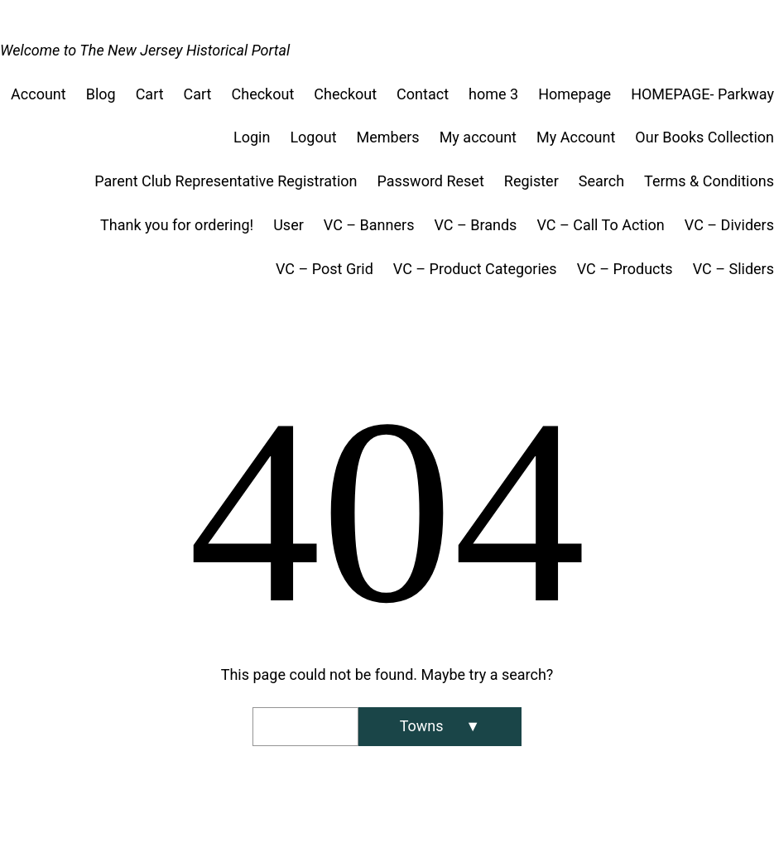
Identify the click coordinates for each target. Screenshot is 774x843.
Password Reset (430, 181)
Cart (150, 94)
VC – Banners (369, 225)
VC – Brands (475, 225)
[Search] (440, 726)
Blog (101, 94)
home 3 (493, 94)
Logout (313, 137)
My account (478, 137)
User (288, 225)
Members (388, 137)
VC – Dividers (729, 225)
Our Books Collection (704, 137)
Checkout (263, 94)
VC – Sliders (733, 268)
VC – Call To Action (600, 225)
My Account (575, 137)
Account (38, 94)
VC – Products (625, 268)
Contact (423, 94)
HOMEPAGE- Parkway (702, 94)
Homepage (574, 94)
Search (601, 181)
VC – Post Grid (324, 268)
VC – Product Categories (475, 268)
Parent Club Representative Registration (225, 181)
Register (531, 181)
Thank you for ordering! (176, 225)
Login (251, 137)
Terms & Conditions (709, 181)
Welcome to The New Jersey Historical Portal (145, 50)
